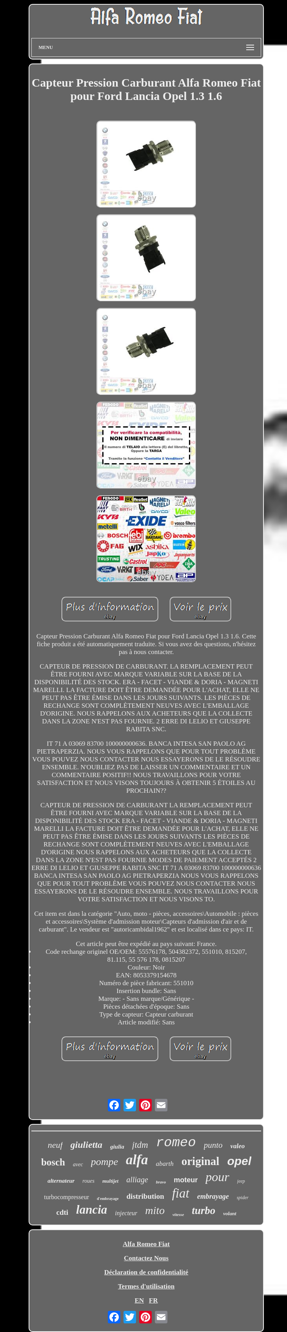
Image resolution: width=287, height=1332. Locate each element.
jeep (241, 1181)
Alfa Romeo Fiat (146, 1244)
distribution (145, 1196)
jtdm (140, 1145)
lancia (91, 1209)
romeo (176, 1142)
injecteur (126, 1213)
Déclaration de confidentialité (146, 1272)
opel (239, 1160)
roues (88, 1181)
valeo (238, 1146)
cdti (62, 1212)
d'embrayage (108, 1198)
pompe (104, 1161)
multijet (110, 1181)
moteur (186, 1180)
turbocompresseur (66, 1197)
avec (78, 1164)
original (201, 1161)
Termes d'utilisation (146, 1286)
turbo (203, 1210)
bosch (53, 1162)
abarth (164, 1163)
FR (153, 1300)
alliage (137, 1179)
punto (213, 1145)
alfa (137, 1159)
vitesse (178, 1214)
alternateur (60, 1181)
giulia (117, 1147)
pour (217, 1177)
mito (155, 1210)
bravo (161, 1182)
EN (139, 1300)
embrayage (213, 1196)
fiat (180, 1193)
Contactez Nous (146, 1258)
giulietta (86, 1145)
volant (229, 1213)
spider (243, 1197)
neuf (55, 1145)
